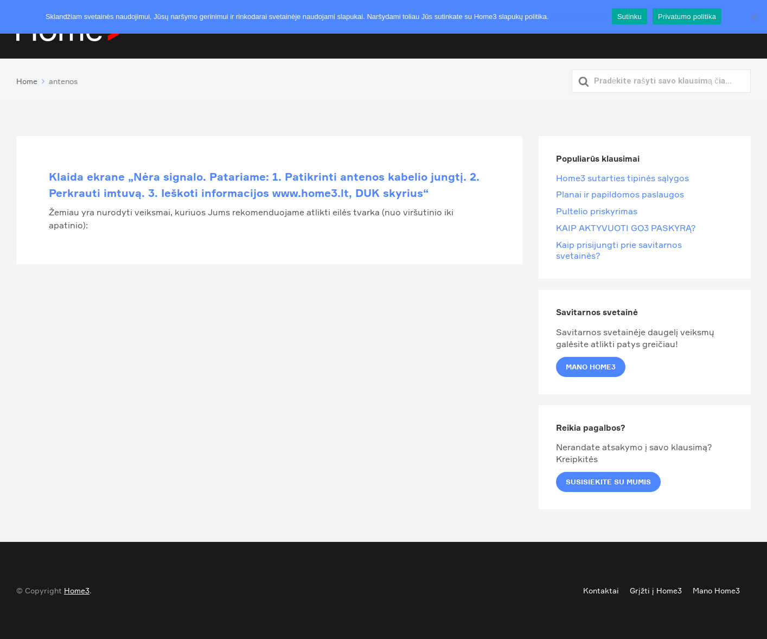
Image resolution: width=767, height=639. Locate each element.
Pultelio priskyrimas (596, 211)
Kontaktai (601, 590)
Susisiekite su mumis (608, 481)
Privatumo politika (578, 16)
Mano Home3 (591, 366)
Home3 (77, 590)
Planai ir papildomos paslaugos (620, 194)
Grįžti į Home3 (656, 590)
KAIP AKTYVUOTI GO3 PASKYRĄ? (626, 227)
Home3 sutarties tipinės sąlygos (622, 177)
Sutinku (629, 16)
